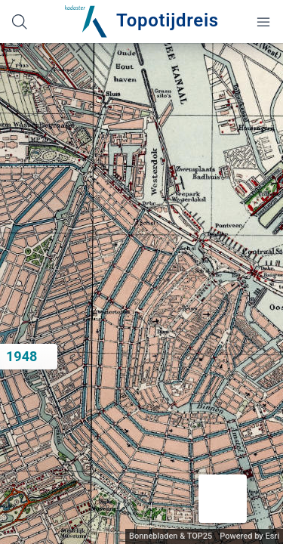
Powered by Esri (249, 536)
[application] (141, 293)
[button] (222, 498)
